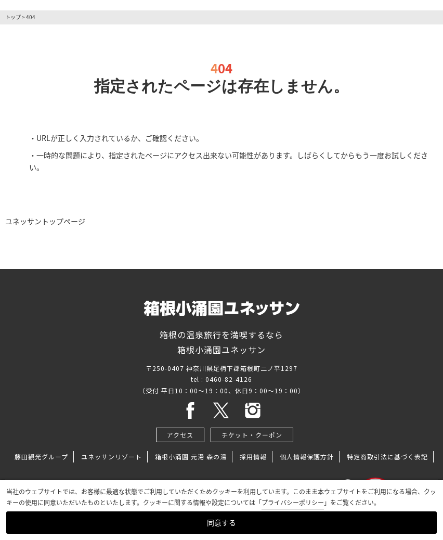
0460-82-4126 (228, 379)
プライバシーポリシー (293, 502)
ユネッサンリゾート (111, 456)
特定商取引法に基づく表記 (387, 456)
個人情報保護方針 (307, 456)
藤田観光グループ (41, 456)
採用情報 (253, 456)
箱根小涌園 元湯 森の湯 (191, 456)
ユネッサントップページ (45, 221)
